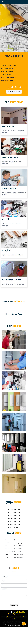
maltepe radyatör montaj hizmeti (6, 624)
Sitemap (14, 619)
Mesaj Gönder (14, 605)
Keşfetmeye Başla (14, 92)
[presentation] (14, 600)
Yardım (8, 617)
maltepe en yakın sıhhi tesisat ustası (17, 624)
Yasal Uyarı (23, 617)
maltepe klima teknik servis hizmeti (14, 623)
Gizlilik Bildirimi (15, 617)
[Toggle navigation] (2, 2)
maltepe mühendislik (16, 625)
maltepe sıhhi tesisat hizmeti (19, 621)
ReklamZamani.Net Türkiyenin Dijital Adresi (16, 613)
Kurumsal (3, 617)
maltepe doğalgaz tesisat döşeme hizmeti (8, 621)
